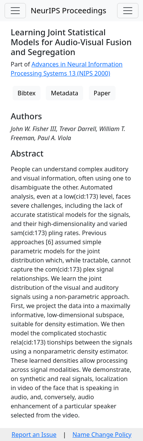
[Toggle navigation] (15, 10)
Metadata (64, 93)
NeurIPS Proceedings (68, 10)
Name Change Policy (102, 434)
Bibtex (26, 93)
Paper (102, 93)
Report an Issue (33, 434)
